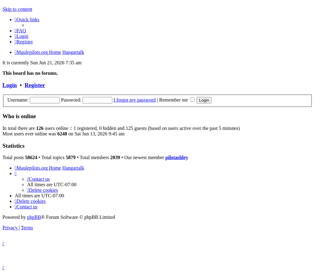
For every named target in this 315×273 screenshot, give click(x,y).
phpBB (34, 217)
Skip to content (17, 9)
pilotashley (176, 157)
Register (35, 85)
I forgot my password (135, 99)
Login (9, 85)
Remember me (176, 99)
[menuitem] (20, 30)
